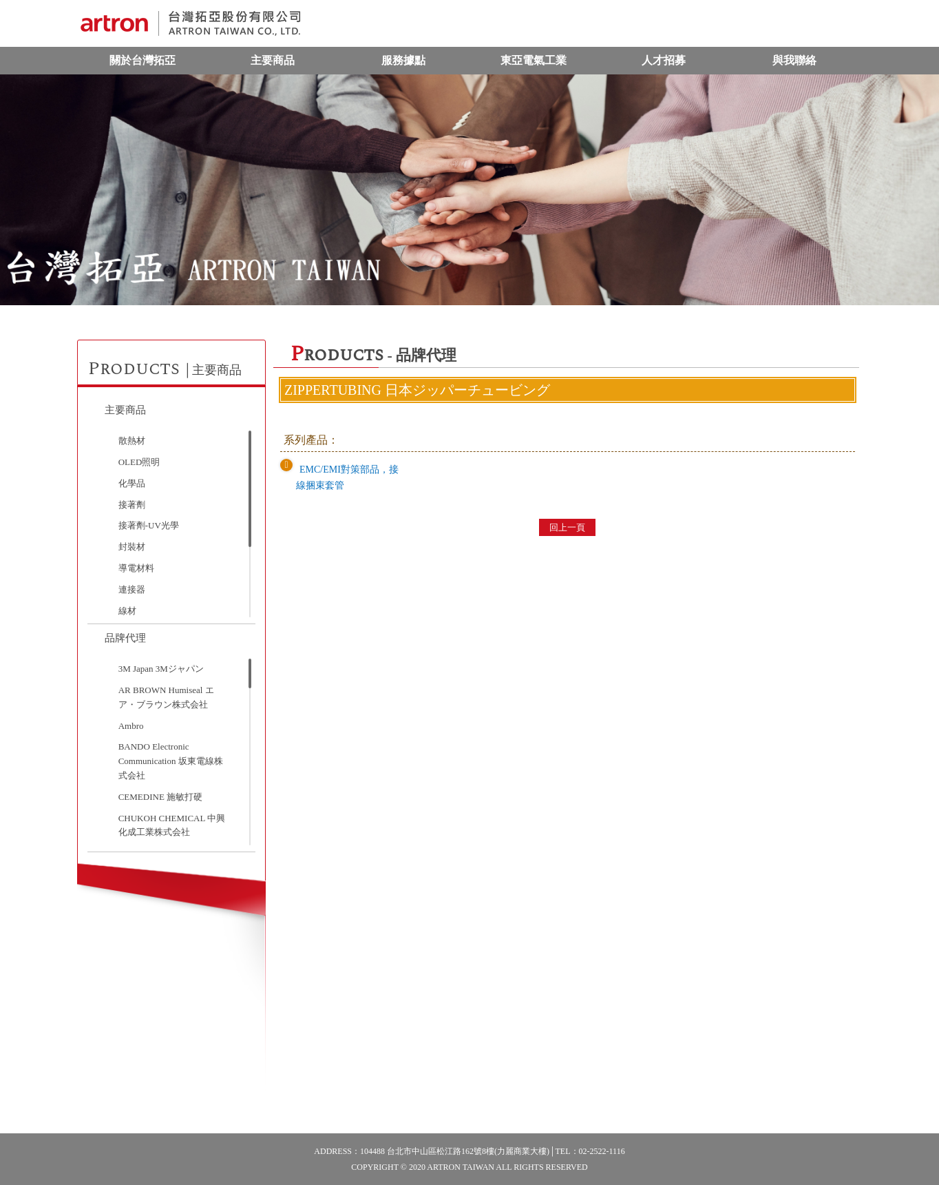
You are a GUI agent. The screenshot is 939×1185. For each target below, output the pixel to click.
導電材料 (136, 568)
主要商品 (273, 60)
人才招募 (664, 60)
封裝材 (131, 547)
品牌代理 (125, 637)
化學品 (131, 483)
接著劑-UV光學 (148, 525)
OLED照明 (139, 462)
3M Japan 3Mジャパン (161, 668)
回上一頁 (567, 527)
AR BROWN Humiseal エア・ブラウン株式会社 (166, 697)
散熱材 (131, 440)
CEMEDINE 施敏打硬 (160, 797)
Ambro (131, 726)
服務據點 (403, 60)
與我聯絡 (794, 60)
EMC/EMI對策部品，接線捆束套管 (347, 477)
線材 (127, 611)
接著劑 (131, 504)
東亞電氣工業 (533, 60)
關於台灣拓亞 (142, 60)
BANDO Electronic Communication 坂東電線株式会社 (170, 761)
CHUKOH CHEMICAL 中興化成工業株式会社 (172, 825)
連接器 (131, 589)
